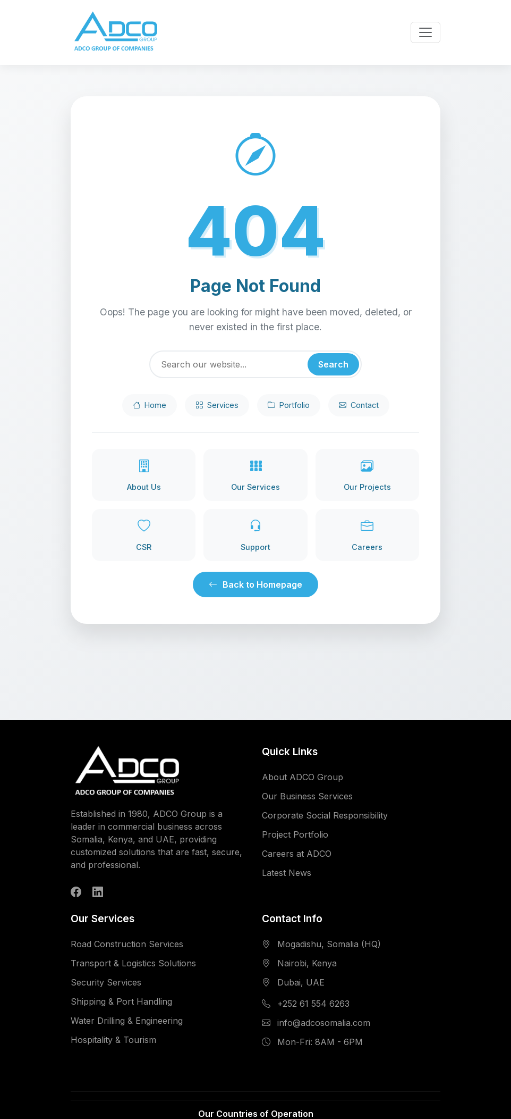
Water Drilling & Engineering (127, 1020)
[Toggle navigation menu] (425, 32)
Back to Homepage (255, 584)
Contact (359, 405)
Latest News (286, 872)
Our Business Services (307, 796)
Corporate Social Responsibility (325, 815)
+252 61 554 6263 (313, 1003)
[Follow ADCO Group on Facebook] (76, 892)
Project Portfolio (295, 834)
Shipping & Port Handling (121, 1001)
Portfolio (289, 405)
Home (149, 405)
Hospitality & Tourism (113, 1039)
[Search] (255, 364)
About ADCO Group (302, 777)
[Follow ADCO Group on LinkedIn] (97, 892)
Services (217, 405)
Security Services (106, 982)
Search (333, 364)
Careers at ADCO (296, 853)
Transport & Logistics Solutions (133, 963)
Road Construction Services (127, 944)
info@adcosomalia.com (323, 1022)
